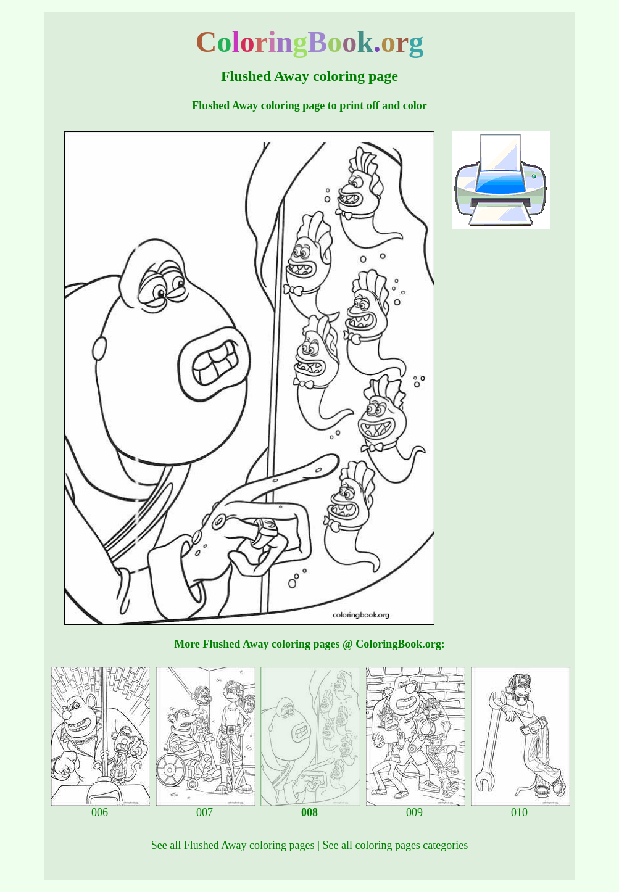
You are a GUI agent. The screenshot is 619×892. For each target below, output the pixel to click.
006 (101, 807)
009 (415, 807)
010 (520, 807)
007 (205, 807)
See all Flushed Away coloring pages (233, 845)
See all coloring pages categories (395, 845)
